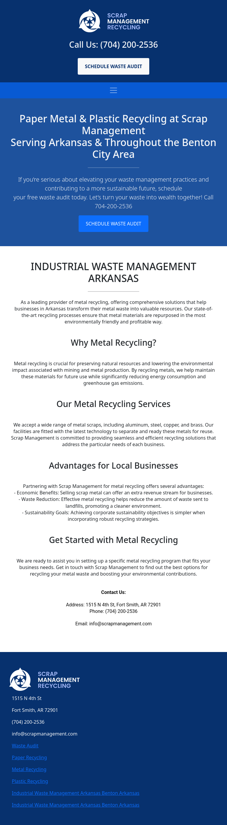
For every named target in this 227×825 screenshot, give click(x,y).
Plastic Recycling (30, 781)
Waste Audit (25, 745)
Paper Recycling (29, 757)
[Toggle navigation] (113, 90)
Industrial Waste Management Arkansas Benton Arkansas (76, 793)
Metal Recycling (29, 769)
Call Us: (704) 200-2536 (113, 44)
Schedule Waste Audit (113, 66)
